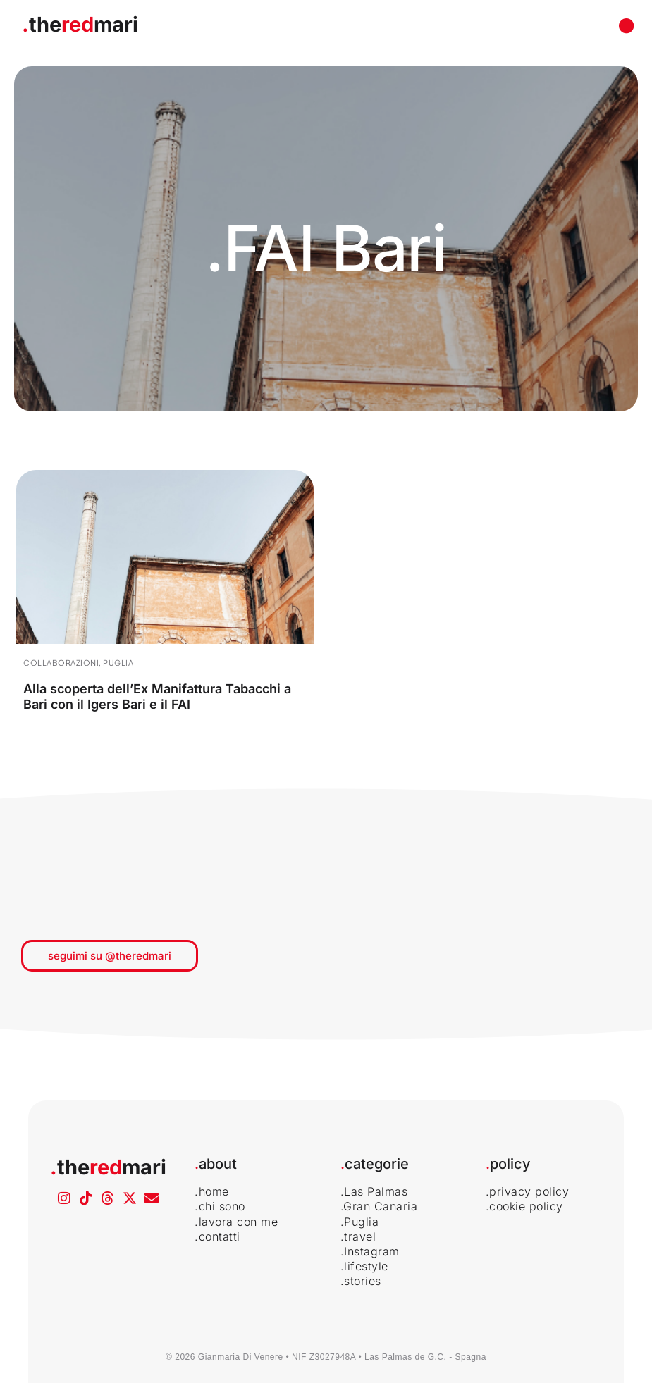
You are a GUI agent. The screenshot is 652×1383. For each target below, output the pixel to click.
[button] (626, 26)
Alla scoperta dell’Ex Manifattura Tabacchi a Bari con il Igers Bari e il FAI (157, 696)
